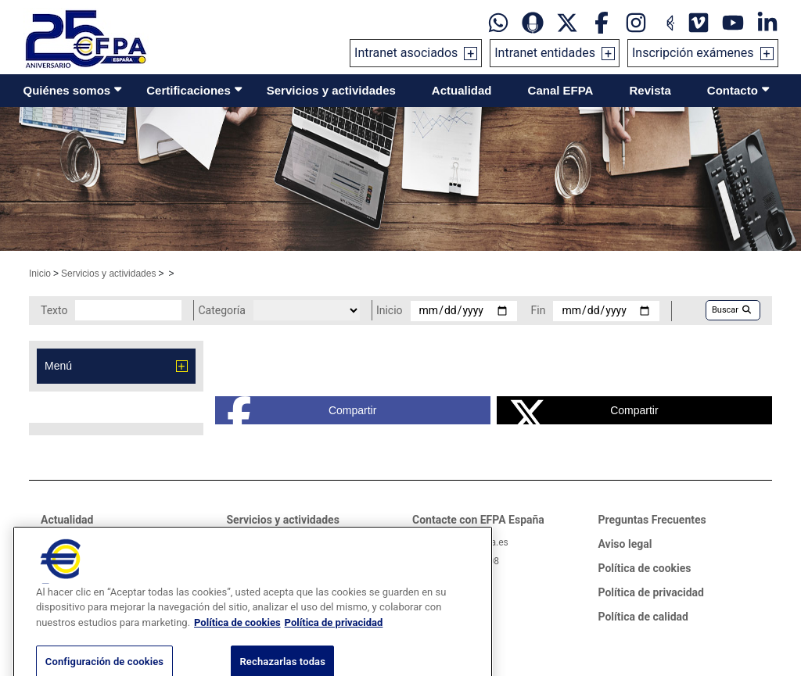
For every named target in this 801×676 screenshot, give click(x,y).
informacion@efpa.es (463, 542)
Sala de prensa (78, 542)
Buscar (731, 310)
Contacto (732, 90)
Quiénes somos (67, 90)
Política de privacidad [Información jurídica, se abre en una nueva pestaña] (334, 640)
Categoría (221, 310)
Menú (58, 365)
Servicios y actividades (331, 90)
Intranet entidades (544, 52)
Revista (649, 90)
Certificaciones (188, 90)
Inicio (40, 273)
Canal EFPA (561, 90)
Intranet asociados (406, 52)
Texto (54, 310)
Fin (538, 310)
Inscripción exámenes (693, 52)
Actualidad (462, 90)
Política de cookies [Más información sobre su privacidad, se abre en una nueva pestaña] (237, 640)
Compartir (302, 410)
